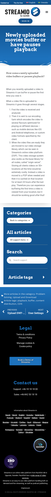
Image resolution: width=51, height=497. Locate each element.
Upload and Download (24, 297)
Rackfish (22, 475)
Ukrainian (29, 432)
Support (17, 389)
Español (27, 418)
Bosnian (6, 422)
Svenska (29, 415)
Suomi (41, 418)
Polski (38, 425)
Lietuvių (31, 425)
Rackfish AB (40, 473)
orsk (15, 415)
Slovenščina (39, 430)
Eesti (29, 422)
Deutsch (19, 418)
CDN (20, 304)
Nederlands (39, 415)
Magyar (45, 422)
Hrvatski (14, 422)
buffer (31, 300)
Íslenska (14, 425)
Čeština (22, 422)
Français (10, 418)
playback (22, 300)
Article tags (20, 277)
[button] (27, 277)
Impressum (25, 488)
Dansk (7, 415)
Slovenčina (28, 430)
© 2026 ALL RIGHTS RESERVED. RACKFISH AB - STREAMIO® (25, 492)
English (21, 415)
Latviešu (23, 425)
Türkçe (21, 432)
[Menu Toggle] (46, 12)
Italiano (35, 418)
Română (19, 430)
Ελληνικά (36, 422)
